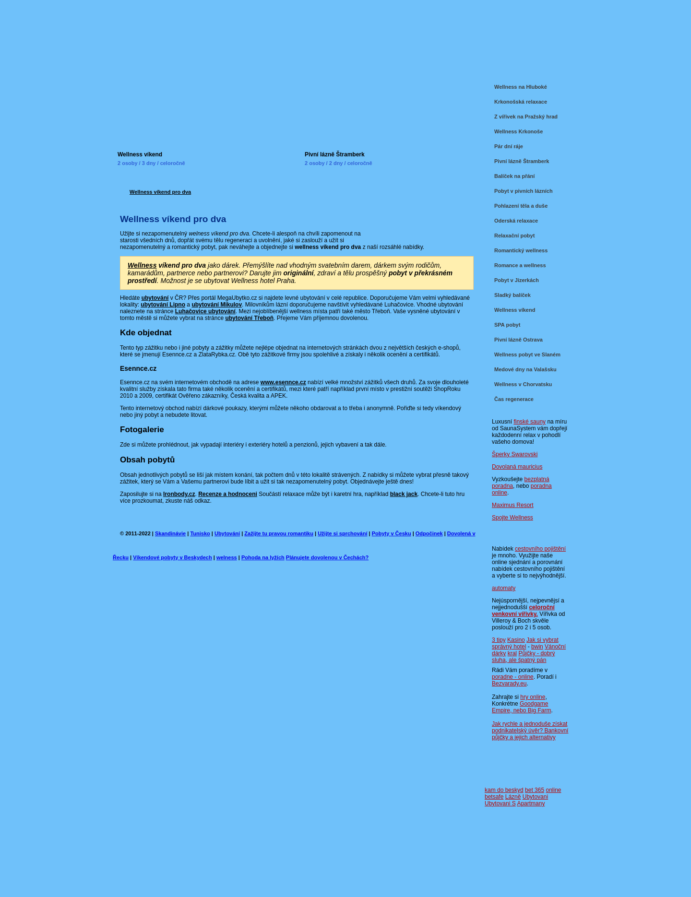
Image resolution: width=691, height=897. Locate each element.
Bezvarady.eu (509, 683)
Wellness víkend (140, 154)
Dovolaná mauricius (517, 466)
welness (226, 557)
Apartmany (531, 803)
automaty (503, 588)
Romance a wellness (520, 265)
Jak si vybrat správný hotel (525, 643)
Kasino (516, 640)
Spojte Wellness (512, 517)
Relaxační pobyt (514, 235)
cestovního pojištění (540, 548)
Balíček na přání (514, 176)
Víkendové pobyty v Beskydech (172, 557)
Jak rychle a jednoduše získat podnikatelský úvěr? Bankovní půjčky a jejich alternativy (530, 730)
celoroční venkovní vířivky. (523, 610)
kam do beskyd (504, 790)
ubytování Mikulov (216, 304)
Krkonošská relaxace (520, 102)
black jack (403, 494)
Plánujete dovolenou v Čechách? (327, 557)
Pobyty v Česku (391, 533)
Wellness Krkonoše (518, 131)
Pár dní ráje (508, 146)
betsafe (494, 796)
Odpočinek (429, 533)
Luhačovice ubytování (205, 311)
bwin (537, 646)
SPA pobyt (507, 325)
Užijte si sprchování (342, 533)
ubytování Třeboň (249, 318)
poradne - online (513, 676)
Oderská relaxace (516, 221)
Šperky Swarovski (514, 454)
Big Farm (539, 710)
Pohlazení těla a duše (521, 206)
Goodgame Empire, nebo (520, 707)
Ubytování (227, 533)
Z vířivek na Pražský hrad (526, 116)
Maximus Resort (513, 505)
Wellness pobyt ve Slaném (527, 354)
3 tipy (499, 640)
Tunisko (200, 533)
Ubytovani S (500, 803)
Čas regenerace (514, 399)
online (553, 790)
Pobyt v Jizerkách (516, 280)
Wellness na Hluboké (520, 87)
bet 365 (534, 790)
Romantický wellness (521, 250)
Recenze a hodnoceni (227, 494)
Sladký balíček (512, 295)
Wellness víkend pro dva (160, 192)
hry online (532, 697)
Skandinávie (170, 533)
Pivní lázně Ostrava (518, 339)
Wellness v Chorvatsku (523, 384)
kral (512, 653)
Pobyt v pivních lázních (523, 191)
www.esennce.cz (283, 382)
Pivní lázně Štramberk (335, 154)
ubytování (155, 298)
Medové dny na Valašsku (525, 369)
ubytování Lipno (163, 304)
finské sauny (529, 421)
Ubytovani (535, 796)
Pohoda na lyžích (263, 557)
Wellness (142, 265)
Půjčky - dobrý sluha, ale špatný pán (523, 656)
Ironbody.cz (179, 494)
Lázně (513, 796)
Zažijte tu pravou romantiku (278, 533)
